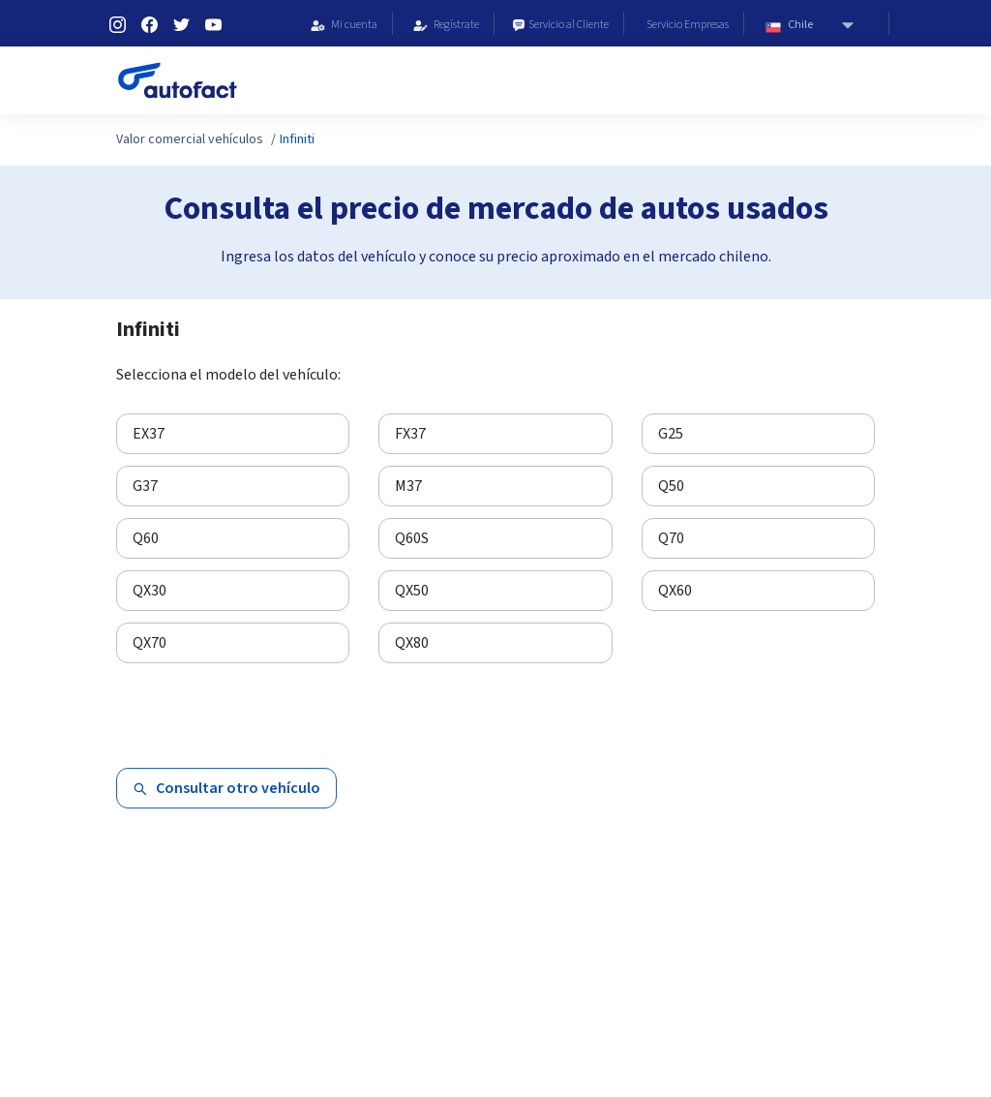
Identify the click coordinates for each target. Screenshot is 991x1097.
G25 (670, 433)
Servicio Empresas (684, 25)
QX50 (412, 590)
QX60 (675, 590)
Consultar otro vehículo (226, 788)
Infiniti (297, 139)
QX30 (149, 590)
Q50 (671, 486)
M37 (408, 486)
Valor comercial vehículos (189, 139)
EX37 (149, 433)
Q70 (671, 538)
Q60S (412, 538)
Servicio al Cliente (559, 25)
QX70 (149, 643)
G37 (145, 486)
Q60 (146, 538)
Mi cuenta (341, 25)
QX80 (412, 643)
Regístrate (443, 25)
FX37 (410, 433)
